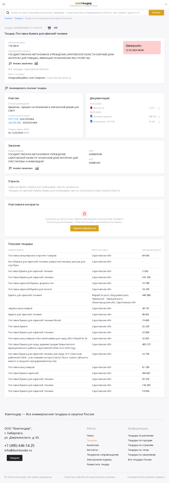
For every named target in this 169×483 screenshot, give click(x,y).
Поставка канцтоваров (21, 367)
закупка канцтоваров (20, 308)
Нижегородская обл (103, 302)
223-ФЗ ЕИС (14, 122)
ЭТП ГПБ (13, 119)
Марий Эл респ (100, 295)
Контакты (92, 450)
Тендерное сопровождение (103, 455)
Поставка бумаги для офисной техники (30, 277)
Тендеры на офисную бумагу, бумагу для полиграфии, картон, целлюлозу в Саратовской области (64, 190)
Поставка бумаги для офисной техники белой (34, 320)
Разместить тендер (98, 464)
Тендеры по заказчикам (141, 455)
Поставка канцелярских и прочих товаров (32, 256)
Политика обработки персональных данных (89, 477)
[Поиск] (7, 13)
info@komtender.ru (18, 451)
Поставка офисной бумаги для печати (30, 289)
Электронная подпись (99, 459)
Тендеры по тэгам (138, 450)
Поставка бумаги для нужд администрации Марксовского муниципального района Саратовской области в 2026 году (41, 346)
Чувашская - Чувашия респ (107, 299)
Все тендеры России (140, 459)
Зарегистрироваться (84, 228)
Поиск (90, 435)
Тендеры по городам (140, 440)
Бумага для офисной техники (25, 295)
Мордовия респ (119, 295)
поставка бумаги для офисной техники (30, 271)
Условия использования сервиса (146, 477)
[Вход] (166, 4)
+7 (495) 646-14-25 (19, 445)
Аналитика (93, 445)
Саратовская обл (101, 256)
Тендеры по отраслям (140, 445)
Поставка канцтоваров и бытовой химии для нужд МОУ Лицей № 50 (47, 338)
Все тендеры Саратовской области (28, 69)
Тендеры (92, 440)
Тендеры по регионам (140, 435)
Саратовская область (59, 78)
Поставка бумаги (18, 326)
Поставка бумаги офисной (23, 373)
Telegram (14, 458)
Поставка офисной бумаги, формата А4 (30, 283)
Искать (156, 12)
